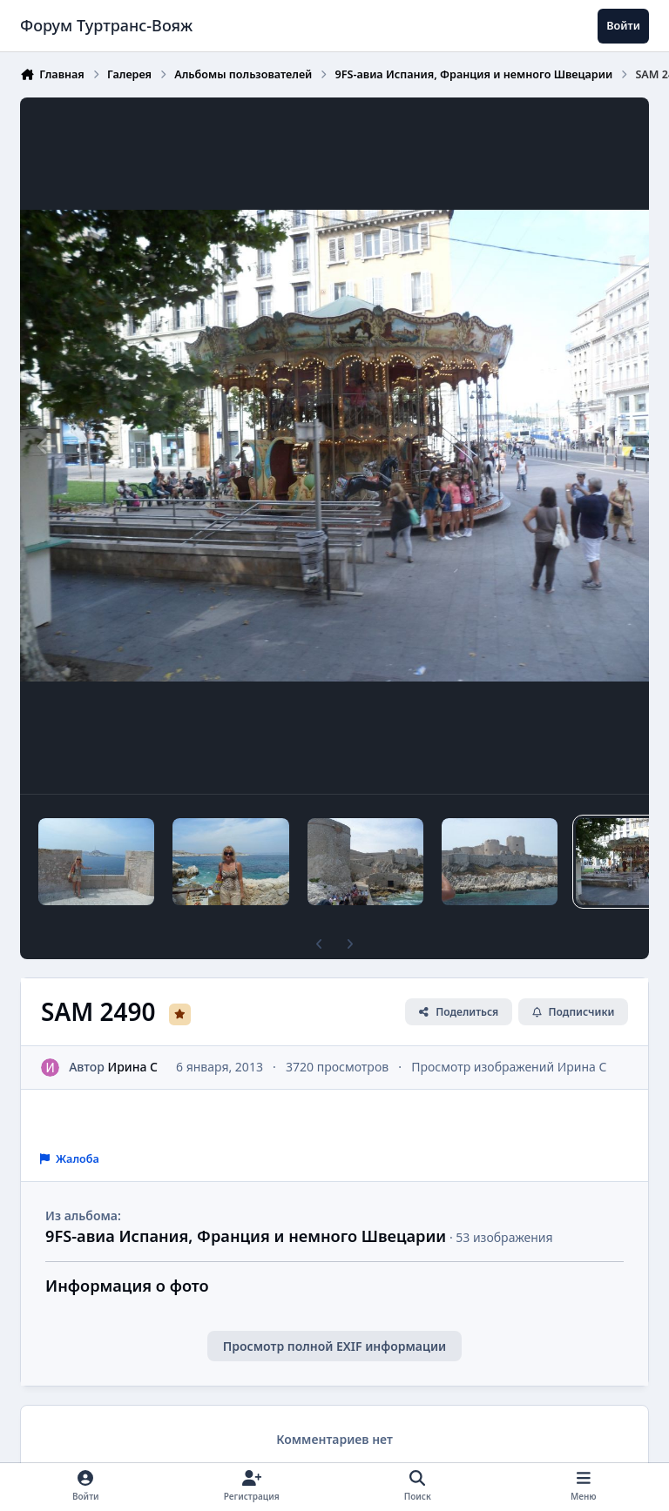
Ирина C (133, 1066)
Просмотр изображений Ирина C (508, 1066)
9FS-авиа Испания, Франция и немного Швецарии (245, 1236)
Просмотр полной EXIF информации (334, 1346)
